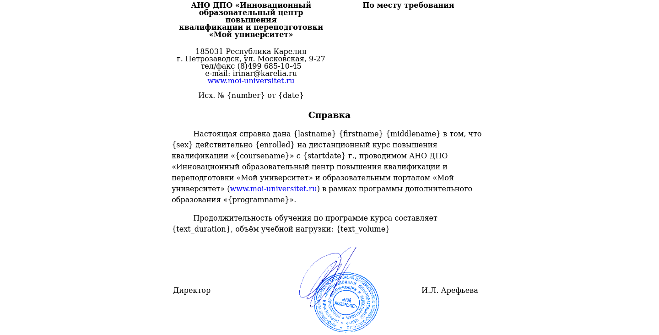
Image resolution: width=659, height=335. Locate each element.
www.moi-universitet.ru (250, 80)
